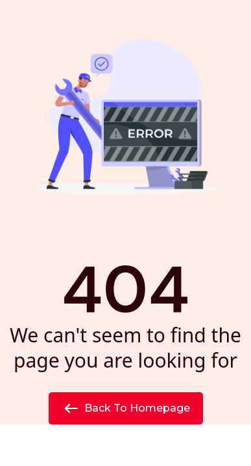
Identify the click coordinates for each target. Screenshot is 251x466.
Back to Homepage (126, 408)
